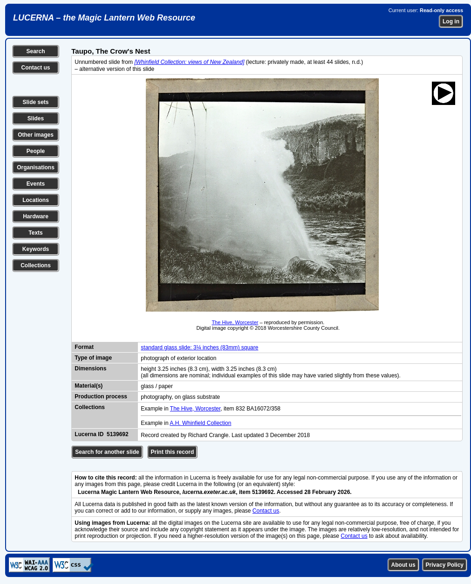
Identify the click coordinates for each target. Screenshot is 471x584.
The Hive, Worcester (235, 322)
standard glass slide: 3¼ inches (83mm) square (199, 347)
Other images (36, 135)
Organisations (36, 167)
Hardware (35, 216)
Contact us (35, 67)
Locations (35, 200)
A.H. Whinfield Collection (200, 423)
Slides (35, 118)
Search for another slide (107, 452)
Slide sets (35, 102)
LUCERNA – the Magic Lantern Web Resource (104, 17)
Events (36, 184)
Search (35, 51)
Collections (35, 265)
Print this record (172, 452)
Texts (35, 232)
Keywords (35, 249)
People (36, 151)
